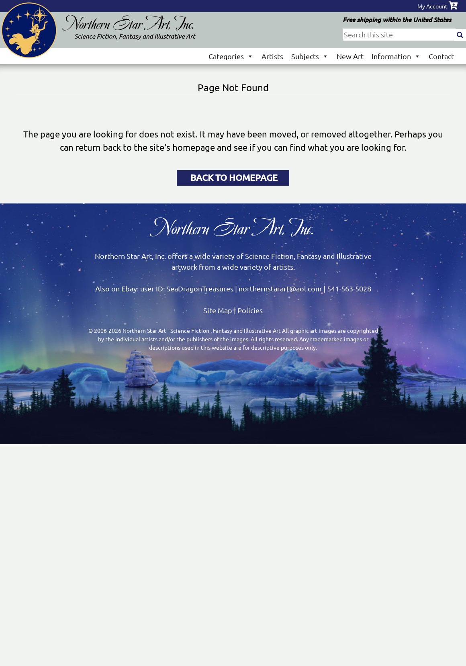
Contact (441, 56)
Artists (272, 56)
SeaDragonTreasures (199, 288)
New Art (350, 56)
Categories (230, 56)
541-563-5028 (349, 288)
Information (396, 56)
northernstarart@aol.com (280, 288)
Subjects (310, 56)
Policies (250, 310)
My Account (432, 6)
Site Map (217, 310)
